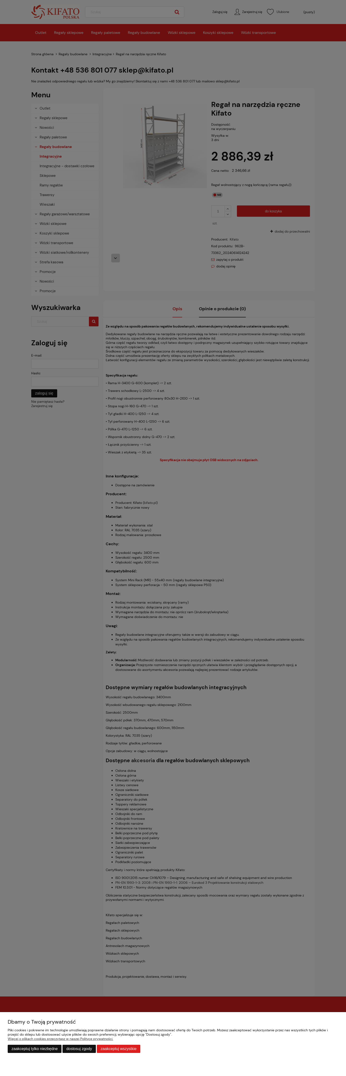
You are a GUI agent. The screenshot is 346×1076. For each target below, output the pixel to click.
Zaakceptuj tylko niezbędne (35, 1049)
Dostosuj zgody (79, 1049)
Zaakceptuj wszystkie (118, 1049)
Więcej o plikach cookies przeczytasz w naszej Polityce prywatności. (60, 1039)
